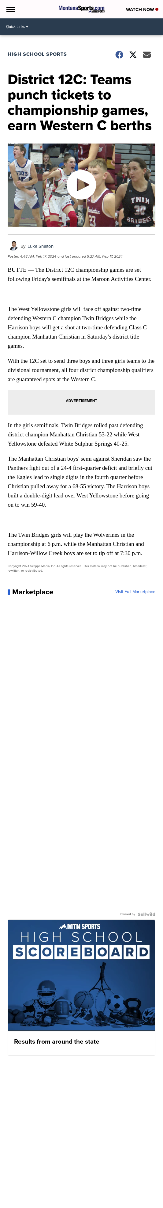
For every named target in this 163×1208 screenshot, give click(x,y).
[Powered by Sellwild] (146, 914)
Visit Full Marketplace (135, 592)
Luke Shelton (41, 246)
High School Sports (37, 54)
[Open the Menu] (10, 9)
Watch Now (142, 9)
